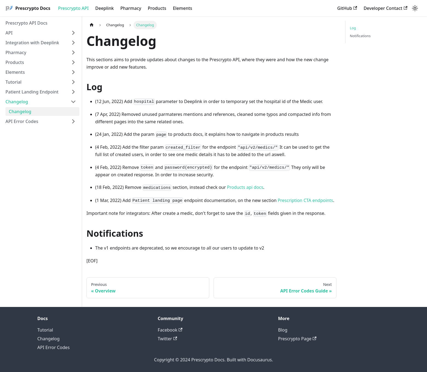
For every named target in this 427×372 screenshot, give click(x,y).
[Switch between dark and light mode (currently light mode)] (415, 8)
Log (353, 27)
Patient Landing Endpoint (32, 92)
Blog (282, 330)
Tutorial (13, 82)
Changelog (16, 102)
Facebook (170, 330)
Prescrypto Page (297, 339)
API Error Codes (21, 121)
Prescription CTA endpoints (305, 200)
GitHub (347, 8)
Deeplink (104, 8)
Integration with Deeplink (32, 43)
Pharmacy (130, 8)
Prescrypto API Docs (26, 23)
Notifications (360, 35)
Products (157, 8)
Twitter (167, 339)
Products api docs (245, 187)
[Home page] (91, 25)
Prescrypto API (73, 8)
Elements (182, 8)
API (9, 33)
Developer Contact (385, 8)
